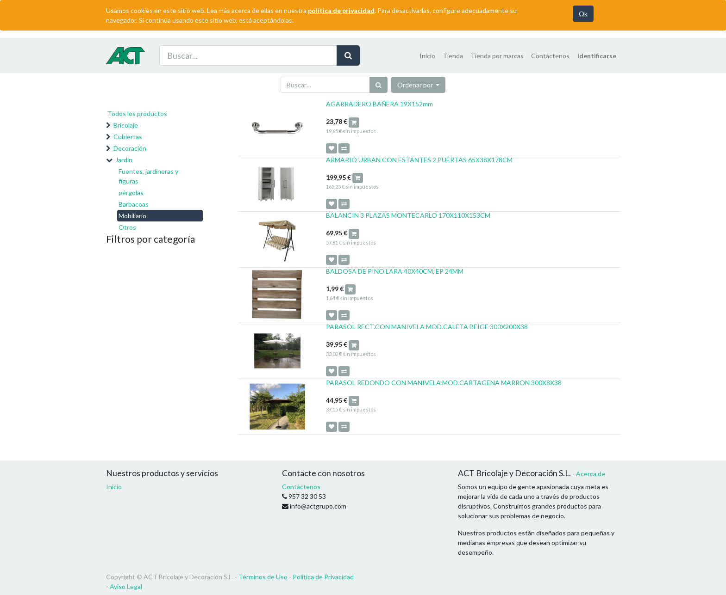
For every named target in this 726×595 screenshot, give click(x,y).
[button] (418, 85)
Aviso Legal (126, 586)
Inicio (114, 487)
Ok (583, 14)
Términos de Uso (263, 577)
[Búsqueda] (378, 85)
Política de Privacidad (323, 577)
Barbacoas (134, 204)
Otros (127, 227)
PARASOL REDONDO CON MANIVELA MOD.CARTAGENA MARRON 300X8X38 (444, 382)
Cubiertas (127, 137)
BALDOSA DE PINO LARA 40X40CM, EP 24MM (394, 271)
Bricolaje (125, 125)
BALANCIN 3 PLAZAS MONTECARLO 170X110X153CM (408, 215)
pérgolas (131, 192)
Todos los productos (137, 113)
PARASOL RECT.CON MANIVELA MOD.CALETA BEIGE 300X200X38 (427, 327)
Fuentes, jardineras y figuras (148, 176)
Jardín (123, 160)
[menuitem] (427, 55)
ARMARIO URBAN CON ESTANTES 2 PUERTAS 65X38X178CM (419, 160)
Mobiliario (132, 216)
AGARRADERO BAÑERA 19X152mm (379, 104)
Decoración (129, 148)
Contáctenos (301, 487)
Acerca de (590, 474)
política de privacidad (341, 10)
